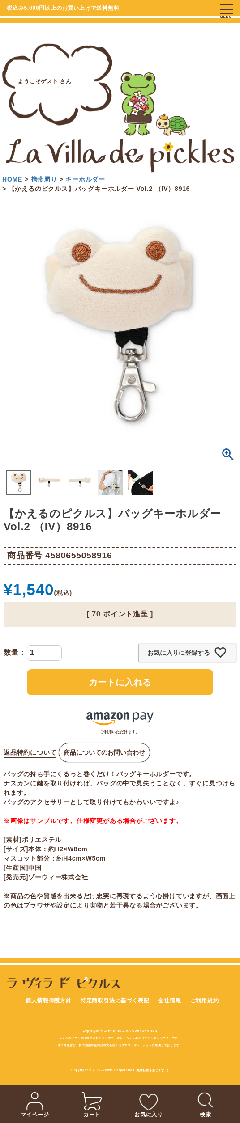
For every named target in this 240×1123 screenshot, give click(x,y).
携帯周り (44, 179)
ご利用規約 (204, 1000)
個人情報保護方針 (48, 1000)
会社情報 (169, 1000)
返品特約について (30, 752)
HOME (12, 179)
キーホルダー (85, 179)
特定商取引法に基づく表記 (115, 1000)
